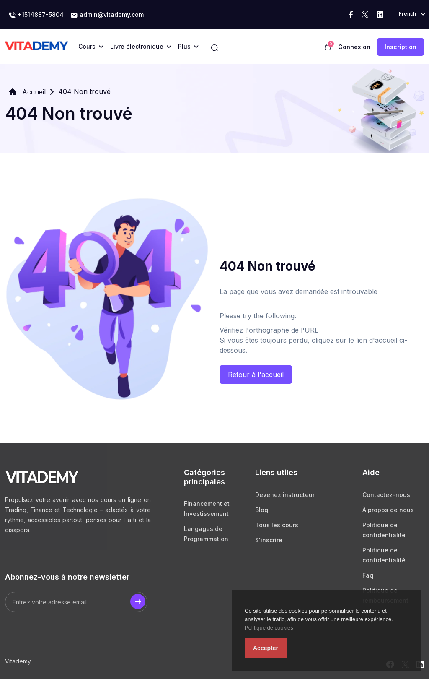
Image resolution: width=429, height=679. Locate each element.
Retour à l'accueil (256, 374)
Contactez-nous (386, 494)
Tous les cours (276, 524)
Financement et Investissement (207, 508)
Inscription (400, 46)
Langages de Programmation (206, 533)
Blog (261, 509)
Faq (367, 575)
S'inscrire (268, 540)
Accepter (265, 648)
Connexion (354, 46)
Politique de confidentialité (384, 530)
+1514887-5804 (36, 15)
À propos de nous (388, 509)
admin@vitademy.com (107, 15)
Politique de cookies (269, 627)
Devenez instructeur (285, 494)
